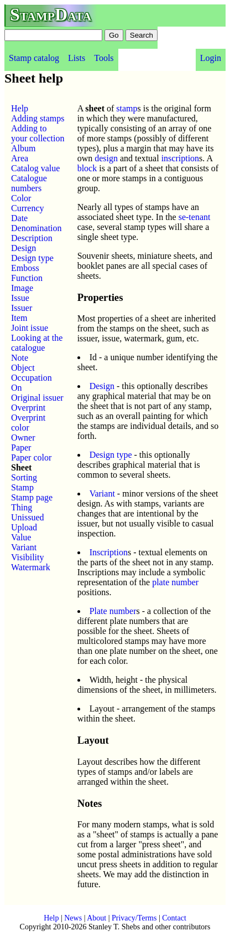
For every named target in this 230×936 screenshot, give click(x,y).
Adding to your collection (37, 133)
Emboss (25, 268)
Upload (24, 527)
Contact (174, 918)
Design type (32, 258)
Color (21, 198)
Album (23, 148)
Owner (23, 437)
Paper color (31, 457)
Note (19, 357)
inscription (180, 158)
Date (19, 218)
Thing (21, 507)
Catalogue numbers (29, 183)
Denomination (36, 228)
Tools (103, 58)
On (16, 387)
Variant (23, 547)
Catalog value (35, 168)
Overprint (28, 407)
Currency (27, 208)
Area (19, 158)
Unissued (27, 517)
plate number (175, 582)
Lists (76, 58)
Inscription (109, 552)
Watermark (30, 567)
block (87, 168)
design (106, 158)
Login (210, 58)
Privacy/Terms (134, 918)
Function (27, 278)
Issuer (21, 308)
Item (19, 318)
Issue (20, 298)
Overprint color (28, 422)
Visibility (27, 557)
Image (22, 288)
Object (23, 367)
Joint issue (29, 328)
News (73, 918)
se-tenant (195, 217)
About (96, 918)
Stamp (22, 487)
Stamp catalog (34, 58)
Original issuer (37, 397)
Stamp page (32, 497)
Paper (21, 447)
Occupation (31, 377)
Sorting (24, 477)
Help (19, 108)
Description (32, 238)
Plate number (113, 611)
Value (21, 537)
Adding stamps (37, 118)
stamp (126, 108)
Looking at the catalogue (36, 342)
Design (23, 248)
